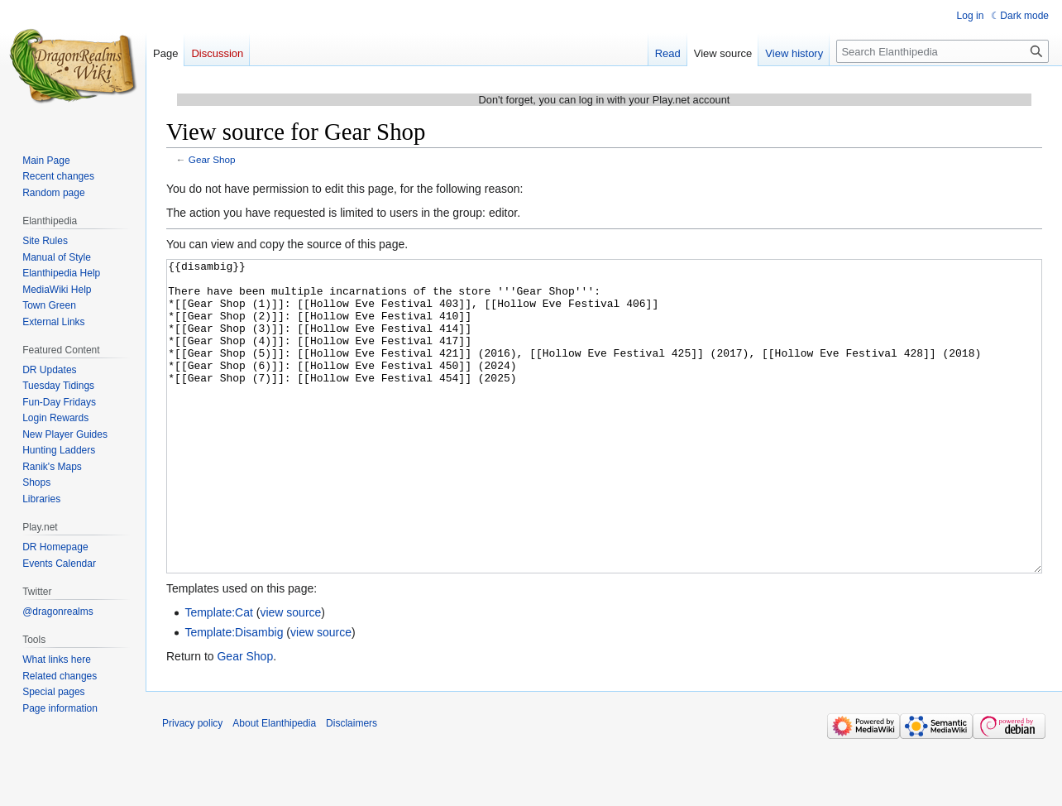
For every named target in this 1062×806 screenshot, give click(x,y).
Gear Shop (212, 159)
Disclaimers (351, 785)
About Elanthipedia (274, 785)
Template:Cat (218, 674)
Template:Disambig (233, 694)
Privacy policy (192, 785)
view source (290, 674)
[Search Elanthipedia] (942, 51)
